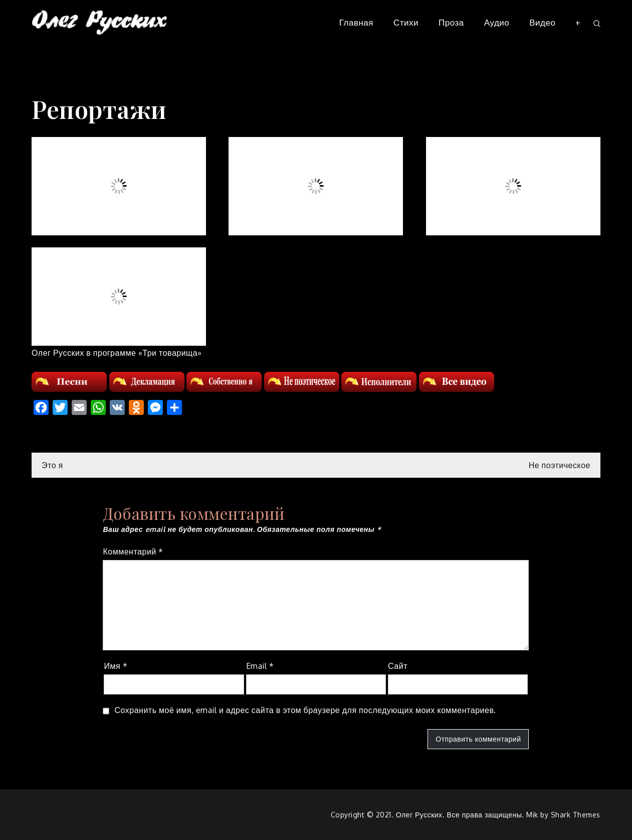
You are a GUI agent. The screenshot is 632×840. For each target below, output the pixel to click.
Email (260, 666)
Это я (52, 465)
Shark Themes (575, 814)
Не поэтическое (559, 465)
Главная (356, 22)
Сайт (397, 666)
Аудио (496, 22)
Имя (115, 666)
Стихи (405, 22)
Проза (451, 22)
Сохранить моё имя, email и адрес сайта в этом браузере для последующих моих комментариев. (305, 710)
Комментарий (133, 551)
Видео (542, 22)
